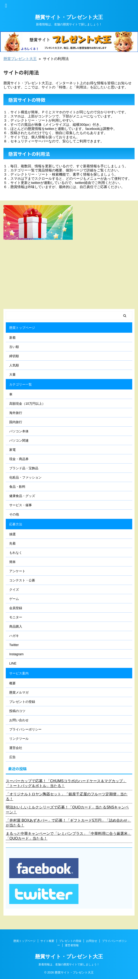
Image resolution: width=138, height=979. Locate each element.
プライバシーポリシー (25, 729)
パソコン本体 (19, 431)
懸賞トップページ (22, 327)
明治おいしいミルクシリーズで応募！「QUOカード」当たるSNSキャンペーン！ (67, 809)
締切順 (14, 356)
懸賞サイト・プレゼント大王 (69, 17)
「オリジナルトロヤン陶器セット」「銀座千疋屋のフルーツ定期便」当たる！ (67, 796)
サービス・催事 (20, 505)
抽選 (12, 534)
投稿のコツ (17, 711)
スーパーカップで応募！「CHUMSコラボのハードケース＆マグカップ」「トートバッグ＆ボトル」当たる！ (66, 783)
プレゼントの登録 (22, 702)
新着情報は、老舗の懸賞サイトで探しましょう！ (69, 964)
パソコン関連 (19, 440)
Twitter (14, 645)
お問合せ (91, 941)
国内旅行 (15, 422)
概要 (12, 683)
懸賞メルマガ (19, 692)
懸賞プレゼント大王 (20, 59)
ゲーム (14, 599)
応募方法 (15, 524)
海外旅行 (15, 413)
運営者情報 (72, 945)
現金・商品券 (19, 459)
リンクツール (19, 738)
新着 (12, 337)
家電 (12, 450)
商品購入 (15, 626)
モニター (15, 617)
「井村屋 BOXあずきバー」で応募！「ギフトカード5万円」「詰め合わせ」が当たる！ (68, 822)
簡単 (12, 562)
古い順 (14, 347)
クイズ (14, 589)
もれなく (15, 552)
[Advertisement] (69, 274)
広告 (12, 757)
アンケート (17, 571)
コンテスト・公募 (22, 580)
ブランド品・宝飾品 (23, 468)
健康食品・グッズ (22, 496)
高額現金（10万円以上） (27, 403)
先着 (12, 543)
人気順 (14, 365)
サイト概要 (47, 941)
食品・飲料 (17, 486)
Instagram (16, 654)
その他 (14, 514)
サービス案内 (19, 673)
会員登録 (15, 608)
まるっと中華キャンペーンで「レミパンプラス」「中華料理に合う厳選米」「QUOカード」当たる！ (68, 836)
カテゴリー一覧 (20, 384)
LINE (12, 663)
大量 (12, 374)
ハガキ (14, 636)
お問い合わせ (19, 720)
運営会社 (15, 748)
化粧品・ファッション (25, 477)
